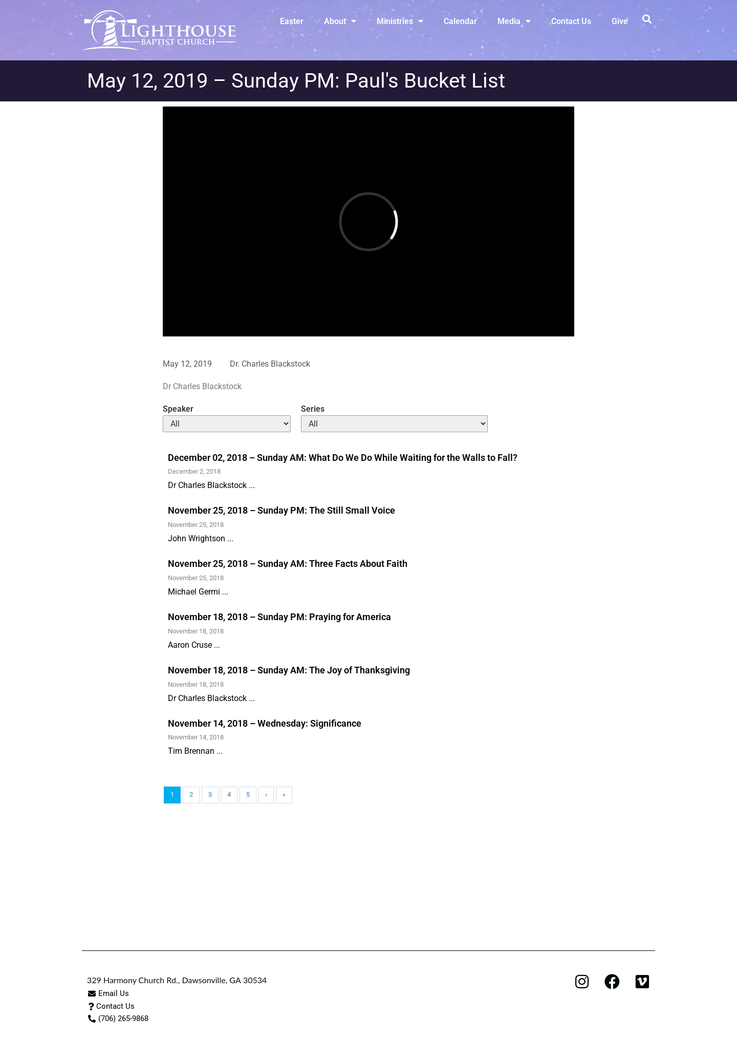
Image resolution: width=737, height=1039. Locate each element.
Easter (292, 21)
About (340, 21)
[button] (646, 18)
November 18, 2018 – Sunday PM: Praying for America (279, 616)
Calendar (460, 21)
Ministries (400, 21)
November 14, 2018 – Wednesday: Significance (264, 723)
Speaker (178, 409)
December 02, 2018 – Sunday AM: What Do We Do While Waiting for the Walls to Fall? (342, 457)
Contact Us (571, 21)
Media (514, 21)
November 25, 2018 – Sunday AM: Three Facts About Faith (287, 563)
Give (620, 21)
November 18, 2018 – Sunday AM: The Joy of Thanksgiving (289, 670)
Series (312, 409)
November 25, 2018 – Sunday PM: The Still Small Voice (281, 510)
